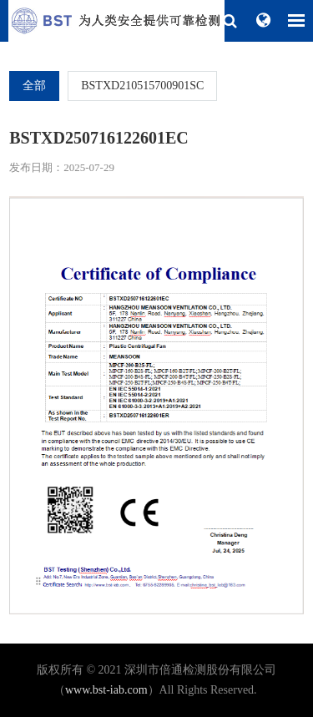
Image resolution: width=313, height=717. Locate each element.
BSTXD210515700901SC (142, 85)
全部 (34, 85)
